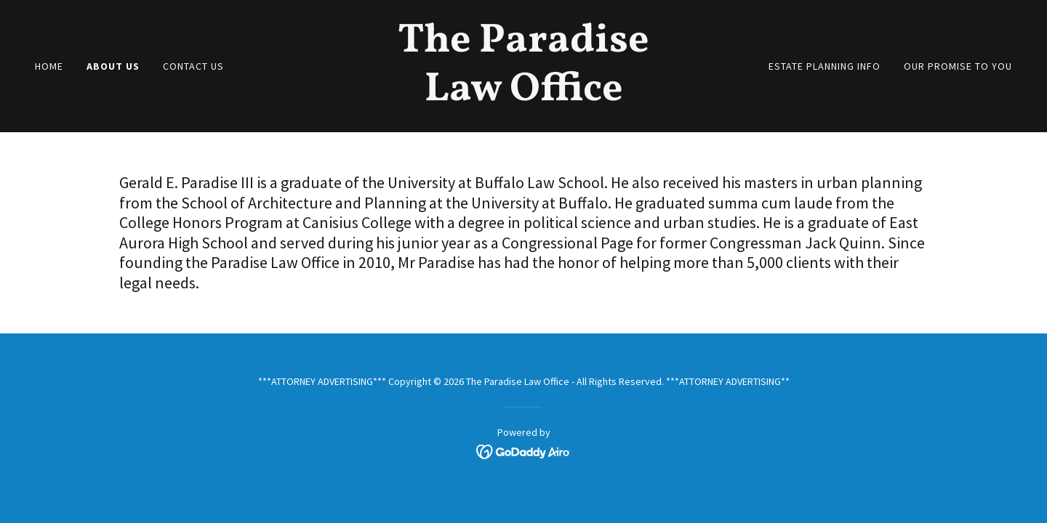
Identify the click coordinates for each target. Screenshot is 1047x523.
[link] (523, 96)
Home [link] (49, 66)
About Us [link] (113, 66)
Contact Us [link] (193, 66)
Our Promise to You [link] (958, 66)
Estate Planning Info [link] (824, 66)
